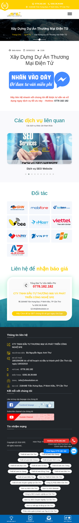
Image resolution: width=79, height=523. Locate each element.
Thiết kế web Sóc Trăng (60, 466)
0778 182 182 (61, 101)
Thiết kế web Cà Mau (39, 466)
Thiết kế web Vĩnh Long (51, 460)
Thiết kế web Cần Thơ (29, 454)
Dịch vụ (27, 34)
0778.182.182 (40, 4)
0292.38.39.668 (57, 4)
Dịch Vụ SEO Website (51, 488)
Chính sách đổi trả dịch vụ (59, 444)
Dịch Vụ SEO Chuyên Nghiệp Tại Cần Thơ (39, 500)
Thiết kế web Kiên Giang (28, 460)
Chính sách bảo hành (63, 446)
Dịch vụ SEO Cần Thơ (29, 488)
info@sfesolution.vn (41, 309)
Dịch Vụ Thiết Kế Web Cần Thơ (50, 477)
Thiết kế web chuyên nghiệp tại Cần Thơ (26, 483)
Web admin (16, 50)
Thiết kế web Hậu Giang (50, 454)
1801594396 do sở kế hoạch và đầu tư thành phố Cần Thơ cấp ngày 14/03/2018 (42, 362)
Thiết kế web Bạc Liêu (18, 466)
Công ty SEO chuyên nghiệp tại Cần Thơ (40, 494)
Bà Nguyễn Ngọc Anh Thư (38, 353)
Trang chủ (16, 34)
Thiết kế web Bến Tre (62, 471)
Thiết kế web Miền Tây (26, 477)
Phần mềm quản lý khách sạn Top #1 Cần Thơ (40, 511)
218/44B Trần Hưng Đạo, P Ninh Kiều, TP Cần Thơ (40, 302)
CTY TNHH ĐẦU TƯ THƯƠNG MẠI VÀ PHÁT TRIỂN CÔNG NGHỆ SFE (39, 345)
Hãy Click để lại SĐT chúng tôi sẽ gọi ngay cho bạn (39, 313)
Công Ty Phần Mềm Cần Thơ (57, 483)
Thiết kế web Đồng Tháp (40, 471)
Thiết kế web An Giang (18, 471)
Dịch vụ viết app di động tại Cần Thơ (40, 505)
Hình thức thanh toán (42, 442)
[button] (25, 174)
